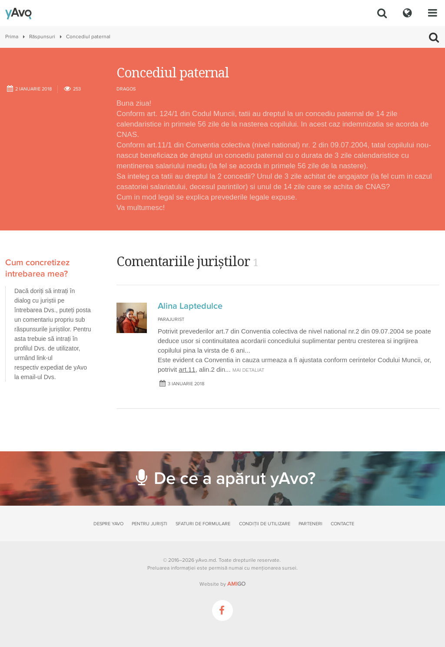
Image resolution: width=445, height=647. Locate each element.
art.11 (187, 369)
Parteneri (310, 524)
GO (236, 583)
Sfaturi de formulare (203, 524)
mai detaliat (248, 370)
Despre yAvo (108, 524)
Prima (11, 36)
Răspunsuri (42, 36)
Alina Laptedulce (190, 306)
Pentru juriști (149, 524)
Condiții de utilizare (264, 524)
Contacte (342, 524)
